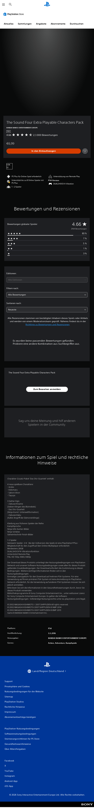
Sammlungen (25, 23)
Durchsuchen (76, 23)
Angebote (41, 23)
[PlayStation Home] (47, 4)
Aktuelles (8, 23)
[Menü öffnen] (3, 4)
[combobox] (47, 280)
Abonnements (58, 23)
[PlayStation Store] (14, 14)
